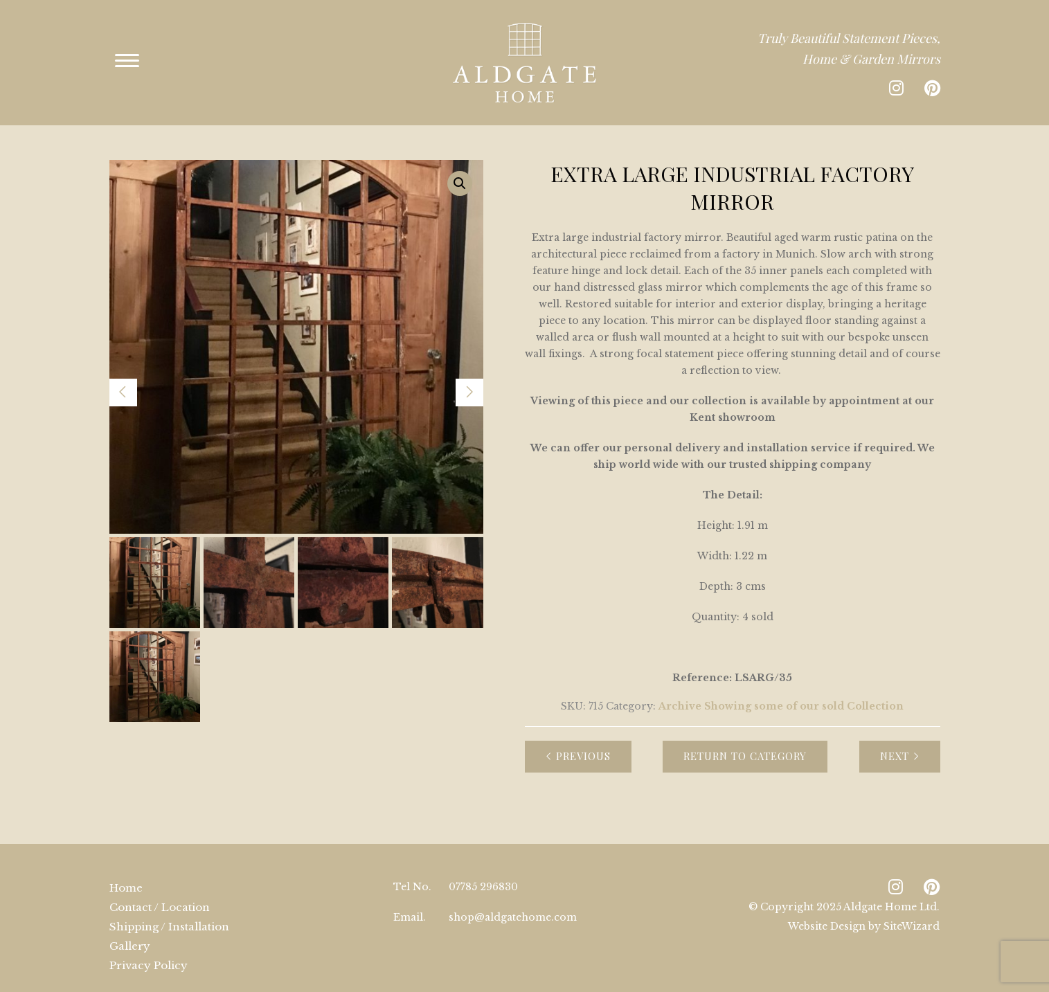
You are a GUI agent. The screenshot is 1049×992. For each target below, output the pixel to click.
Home (126, 869)
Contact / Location (159, 889)
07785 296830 (483, 869)
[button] (459, 165)
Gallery (129, 928)
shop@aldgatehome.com (513, 899)
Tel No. (412, 869)
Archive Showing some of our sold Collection (781, 688)
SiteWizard (912, 908)
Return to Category (745, 738)
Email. (409, 899)
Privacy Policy (148, 947)
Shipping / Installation (169, 908)
